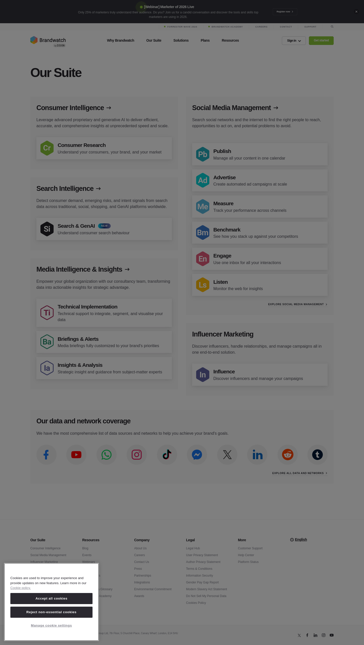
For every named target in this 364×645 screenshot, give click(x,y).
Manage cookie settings (51, 625)
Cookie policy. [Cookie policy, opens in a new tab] (20, 588)
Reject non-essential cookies (51, 612)
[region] (51, 602)
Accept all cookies (51, 598)
